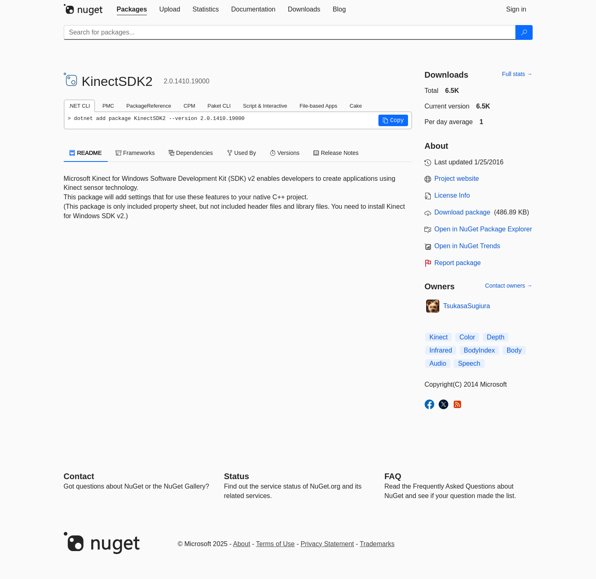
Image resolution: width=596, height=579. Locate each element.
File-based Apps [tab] (318, 106)
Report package (457, 262)
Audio (437, 363)
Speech (469, 363)
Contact (79, 476)
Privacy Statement (327, 543)
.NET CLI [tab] (79, 106)
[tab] (132, 9)
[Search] (524, 32)
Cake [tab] (356, 106)
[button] (393, 120)
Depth (496, 337)
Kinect (438, 337)
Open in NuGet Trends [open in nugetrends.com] (467, 245)
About (241, 543)
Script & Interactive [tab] (265, 106)
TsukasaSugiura (466, 305)
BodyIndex (479, 350)
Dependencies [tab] (191, 153)
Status (236, 476)
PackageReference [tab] (148, 106)
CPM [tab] (189, 106)
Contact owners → (508, 285)
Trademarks (377, 543)
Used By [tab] (241, 153)
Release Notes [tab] (336, 153)
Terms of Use (275, 543)
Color (467, 337)
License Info (452, 195)
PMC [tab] (108, 106)
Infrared (440, 350)
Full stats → (517, 74)
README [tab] (86, 153)
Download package (462, 212)
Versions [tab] (284, 153)
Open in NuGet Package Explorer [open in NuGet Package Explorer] (483, 229)
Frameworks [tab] (135, 153)
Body (514, 350)
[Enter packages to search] (290, 32)
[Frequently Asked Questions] (393, 476)
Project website (456, 178)
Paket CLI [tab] (219, 106)
